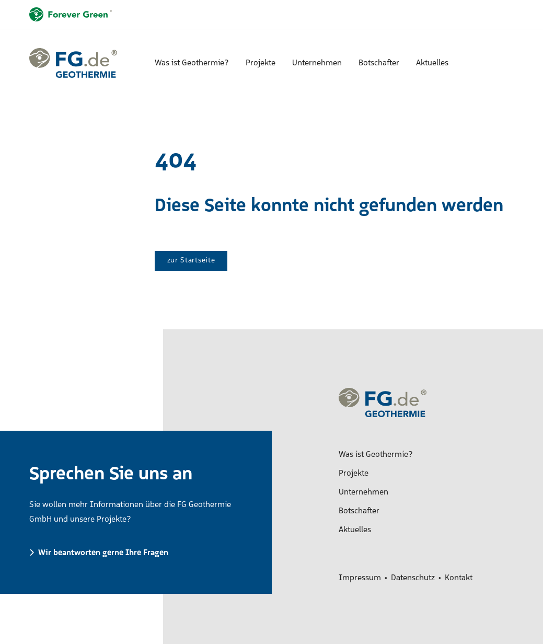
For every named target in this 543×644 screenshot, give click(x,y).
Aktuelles (432, 63)
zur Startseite (191, 260)
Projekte (260, 63)
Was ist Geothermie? (192, 63)
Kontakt (458, 578)
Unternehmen (317, 63)
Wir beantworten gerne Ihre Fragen (103, 553)
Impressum (360, 578)
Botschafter (379, 63)
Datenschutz (413, 578)
